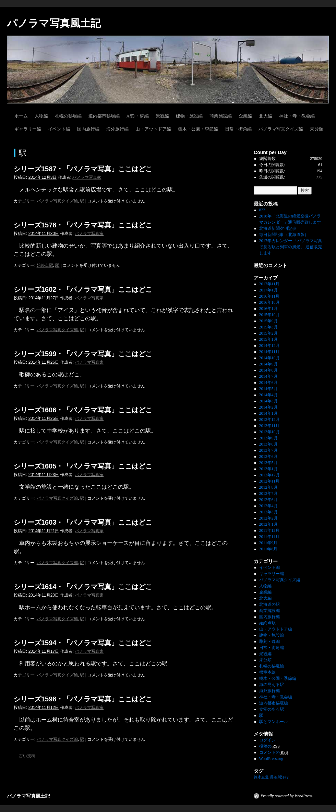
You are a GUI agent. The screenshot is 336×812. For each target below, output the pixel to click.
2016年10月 (269, 302)
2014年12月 (269, 345)
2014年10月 (269, 357)
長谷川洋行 (279, 777)
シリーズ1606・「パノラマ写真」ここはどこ (83, 410)
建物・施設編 (189, 115)
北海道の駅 (269, 604)
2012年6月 (268, 499)
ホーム (21, 115)
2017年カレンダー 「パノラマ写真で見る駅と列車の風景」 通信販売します (290, 246)
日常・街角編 (238, 129)
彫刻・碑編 (138, 115)
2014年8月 (268, 370)
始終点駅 (45, 265)
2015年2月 (268, 333)
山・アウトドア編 (153, 129)
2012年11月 (269, 481)
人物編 (41, 115)
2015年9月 (268, 320)
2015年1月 (268, 339)
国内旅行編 (88, 129)
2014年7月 (268, 376)
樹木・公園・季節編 (198, 129)
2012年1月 (268, 524)
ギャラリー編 (27, 129)
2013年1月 (268, 468)
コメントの (273, 752)
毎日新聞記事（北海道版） (284, 234)
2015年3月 (268, 327)
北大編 (265, 115)
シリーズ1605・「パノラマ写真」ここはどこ (83, 466)
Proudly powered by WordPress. (287, 796)
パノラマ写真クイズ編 (281, 129)
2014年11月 (269, 351)
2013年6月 (268, 456)
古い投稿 (24, 755)
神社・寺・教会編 (297, 115)
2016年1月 (268, 308)
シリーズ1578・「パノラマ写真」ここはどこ (83, 225)
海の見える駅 (271, 684)
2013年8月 (268, 444)
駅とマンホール (273, 721)
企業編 (245, 115)
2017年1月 (268, 290)
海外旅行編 (117, 129)
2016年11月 (269, 296)
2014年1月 (268, 413)
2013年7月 (268, 450)
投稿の (269, 746)
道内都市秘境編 (104, 115)
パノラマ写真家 (86, 177)
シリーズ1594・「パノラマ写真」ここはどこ (83, 643)
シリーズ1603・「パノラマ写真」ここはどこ (83, 522)
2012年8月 (268, 487)
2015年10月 (269, 314)
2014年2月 (268, 407)
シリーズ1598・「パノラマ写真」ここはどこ (83, 699)
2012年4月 (268, 505)
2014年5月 (268, 388)
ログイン (267, 740)
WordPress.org (271, 758)
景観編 (162, 115)
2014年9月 (268, 364)
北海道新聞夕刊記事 (279, 228)
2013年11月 (269, 425)
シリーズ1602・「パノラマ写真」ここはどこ (83, 289)
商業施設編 (220, 115)
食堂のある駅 (271, 709)
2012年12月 (269, 475)
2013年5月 (268, 462)
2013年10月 (269, 431)
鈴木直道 (261, 777)
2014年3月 (268, 401)
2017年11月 (269, 284)
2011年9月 (268, 542)
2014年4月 (268, 394)
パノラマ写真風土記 (54, 23)
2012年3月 (268, 512)
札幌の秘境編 (68, 115)
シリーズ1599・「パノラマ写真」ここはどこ (83, 354)
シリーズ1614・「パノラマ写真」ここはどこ (83, 586)
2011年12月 (269, 530)
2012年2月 (268, 518)
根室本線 (267, 672)
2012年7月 (268, 493)
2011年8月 (268, 549)
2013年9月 (268, 438)
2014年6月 (268, 382)
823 (262, 210)
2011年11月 (269, 536)
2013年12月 (269, 419)
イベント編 (59, 129)
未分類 (316, 129)
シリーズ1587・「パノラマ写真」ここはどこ (83, 169)
